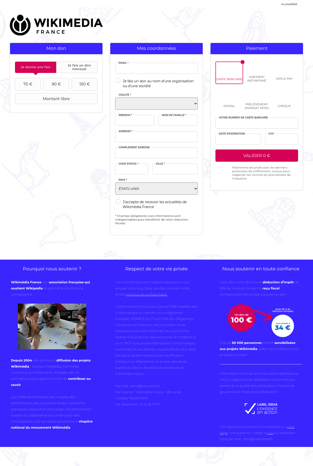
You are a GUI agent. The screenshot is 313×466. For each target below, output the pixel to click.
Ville (160, 163)
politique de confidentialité (146, 294)
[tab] (35, 67)
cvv (271, 133)
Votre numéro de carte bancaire (243, 117)
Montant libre (43, 98)
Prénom (125, 115)
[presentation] (35, 67)
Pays (123, 180)
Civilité (125, 95)
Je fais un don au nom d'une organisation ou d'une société (158, 83)
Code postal (129, 163)
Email (123, 63)
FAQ (270, 433)
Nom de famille (174, 115)
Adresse (126, 131)
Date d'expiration (232, 133)
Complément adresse (134, 147)
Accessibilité (289, 4)
